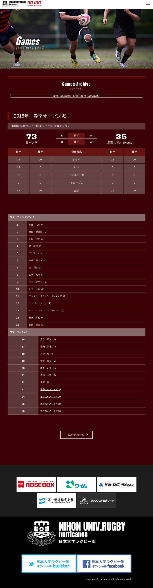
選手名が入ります (50, 389)
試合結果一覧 (76, 434)
